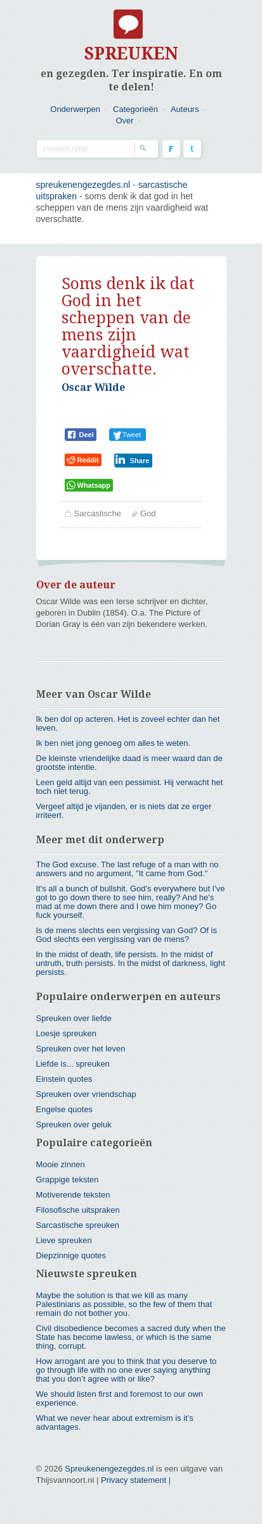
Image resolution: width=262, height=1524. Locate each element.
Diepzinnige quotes (71, 1255)
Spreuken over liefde (74, 1018)
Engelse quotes (64, 1109)
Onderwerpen (75, 109)
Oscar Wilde (93, 387)
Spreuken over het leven (81, 1048)
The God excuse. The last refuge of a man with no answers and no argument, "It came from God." (127, 869)
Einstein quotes (64, 1079)
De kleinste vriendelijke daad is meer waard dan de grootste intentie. (129, 762)
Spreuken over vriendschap (86, 1094)
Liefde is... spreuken (73, 1064)
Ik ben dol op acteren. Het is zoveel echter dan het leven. (128, 723)
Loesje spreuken (66, 1033)
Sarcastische (97, 513)
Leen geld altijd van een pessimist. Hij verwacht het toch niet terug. (129, 786)
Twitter (192, 148)
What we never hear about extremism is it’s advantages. (114, 1422)
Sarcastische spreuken (78, 1225)
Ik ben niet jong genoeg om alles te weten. (113, 743)
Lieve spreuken (64, 1240)
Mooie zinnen (60, 1164)
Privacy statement (133, 1480)
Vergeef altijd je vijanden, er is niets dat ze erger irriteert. (124, 811)
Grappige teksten (67, 1179)
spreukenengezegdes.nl (83, 185)
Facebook (171, 148)
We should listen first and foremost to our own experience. (120, 1398)
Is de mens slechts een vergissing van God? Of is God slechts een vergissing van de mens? (126, 935)
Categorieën (135, 109)
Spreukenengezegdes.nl (109, 1468)
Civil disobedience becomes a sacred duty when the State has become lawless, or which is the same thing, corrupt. (131, 1337)
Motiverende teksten (73, 1194)
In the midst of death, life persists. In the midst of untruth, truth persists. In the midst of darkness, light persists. (130, 963)
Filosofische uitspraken (78, 1210)
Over (124, 120)
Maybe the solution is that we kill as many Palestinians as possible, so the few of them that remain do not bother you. (124, 1304)
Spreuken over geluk (74, 1124)
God (148, 513)
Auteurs (185, 109)
